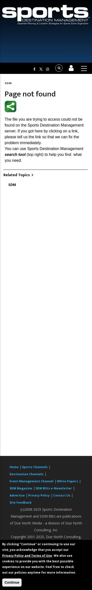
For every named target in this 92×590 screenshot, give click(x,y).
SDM (8, 83)
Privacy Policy (39, 495)
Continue (11, 582)
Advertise (17, 495)
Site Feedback (21, 502)
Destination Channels (26, 474)
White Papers (67, 481)
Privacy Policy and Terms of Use (27, 556)
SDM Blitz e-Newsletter (54, 488)
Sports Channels (35, 467)
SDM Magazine (21, 488)
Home (14, 467)
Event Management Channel (31, 481)
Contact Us (62, 495)
